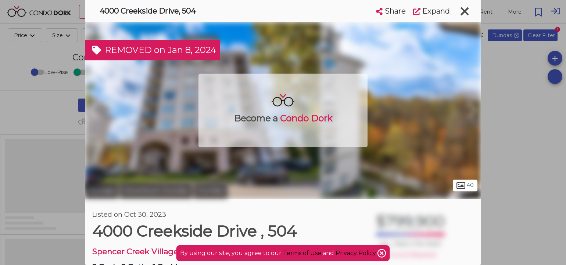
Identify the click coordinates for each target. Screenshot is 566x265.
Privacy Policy (356, 253)
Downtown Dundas (156, 191)
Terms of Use (302, 253)
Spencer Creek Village (135, 251)
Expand (431, 11)
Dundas (102, 191)
